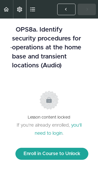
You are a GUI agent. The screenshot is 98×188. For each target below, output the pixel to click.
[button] (6, 9)
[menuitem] (19, 9)
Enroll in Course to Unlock (52, 153)
